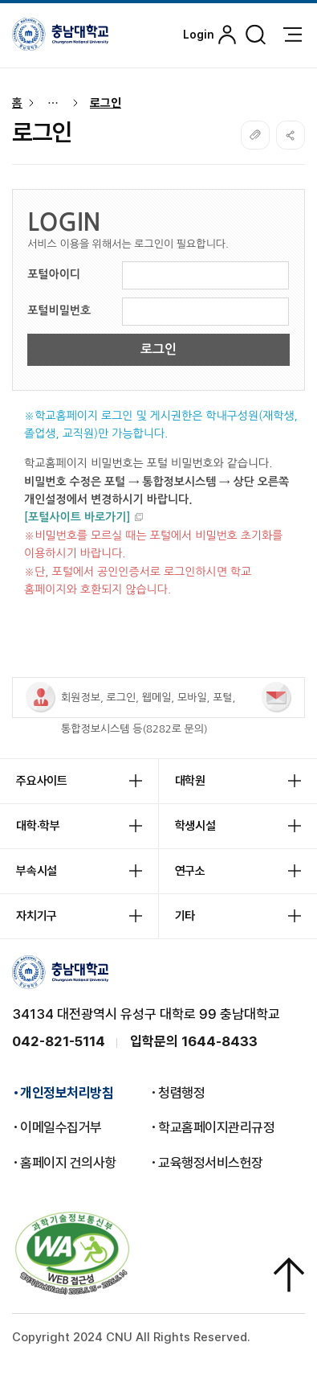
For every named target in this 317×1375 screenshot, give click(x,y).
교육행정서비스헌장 (210, 1163)
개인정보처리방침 (66, 1093)
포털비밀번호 (59, 310)
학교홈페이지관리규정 (216, 1127)
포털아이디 (53, 274)
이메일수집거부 (61, 1127)
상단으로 (289, 1274)
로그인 (105, 103)
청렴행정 (181, 1093)
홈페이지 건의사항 (68, 1163)
